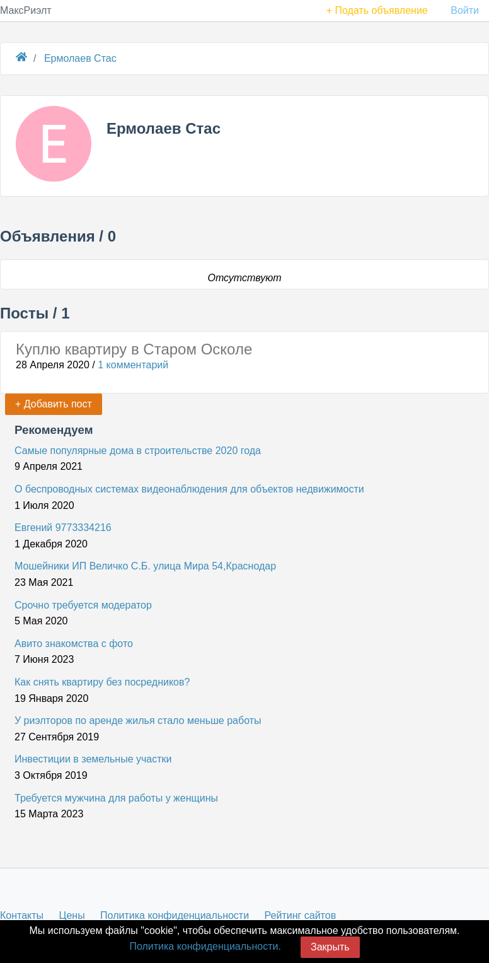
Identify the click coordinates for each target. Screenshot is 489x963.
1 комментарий (133, 364)
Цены (72, 915)
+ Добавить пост (53, 404)
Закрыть (330, 947)
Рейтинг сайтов (301, 915)
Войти (465, 10)
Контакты (21, 915)
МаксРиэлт (26, 10)
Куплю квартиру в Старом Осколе (134, 349)
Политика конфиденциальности (174, 915)
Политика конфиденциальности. (204, 946)
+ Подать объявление (377, 10)
